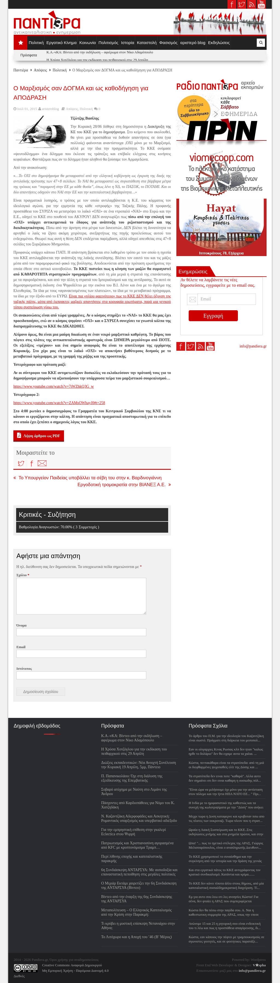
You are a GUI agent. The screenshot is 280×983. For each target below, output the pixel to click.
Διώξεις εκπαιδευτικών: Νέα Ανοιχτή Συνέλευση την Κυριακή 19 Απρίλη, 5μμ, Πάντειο (138, 765)
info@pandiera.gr (253, 346)
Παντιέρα (20, 70)
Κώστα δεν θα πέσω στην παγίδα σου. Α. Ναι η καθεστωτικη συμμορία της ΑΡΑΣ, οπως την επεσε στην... (224, 914)
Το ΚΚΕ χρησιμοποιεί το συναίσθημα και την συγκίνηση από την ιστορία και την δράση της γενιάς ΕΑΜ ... (225, 861)
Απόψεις (40, 70)
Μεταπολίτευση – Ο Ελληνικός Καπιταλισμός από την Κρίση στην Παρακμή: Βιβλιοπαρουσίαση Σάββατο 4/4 (136, 914)
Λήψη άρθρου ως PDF (38, 435)
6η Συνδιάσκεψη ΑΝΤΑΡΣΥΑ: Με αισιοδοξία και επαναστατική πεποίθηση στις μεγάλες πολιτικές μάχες (139, 874)
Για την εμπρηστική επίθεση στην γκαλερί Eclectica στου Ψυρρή (133, 832)
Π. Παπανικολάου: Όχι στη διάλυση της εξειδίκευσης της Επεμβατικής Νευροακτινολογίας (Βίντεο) (131, 780)
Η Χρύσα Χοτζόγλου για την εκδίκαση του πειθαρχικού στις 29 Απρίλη (97, 60)
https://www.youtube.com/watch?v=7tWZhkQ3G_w (53, 386)
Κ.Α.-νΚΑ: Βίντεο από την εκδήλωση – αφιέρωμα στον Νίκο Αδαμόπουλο (99, 52)
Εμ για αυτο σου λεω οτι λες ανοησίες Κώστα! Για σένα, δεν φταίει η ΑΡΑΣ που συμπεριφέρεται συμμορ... (223, 901)
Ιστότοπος (24, 668)
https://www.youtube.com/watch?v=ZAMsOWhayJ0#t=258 (59, 403)
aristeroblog (50, 109)
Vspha (259, 965)
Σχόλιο (22, 575)
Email (20, 647)
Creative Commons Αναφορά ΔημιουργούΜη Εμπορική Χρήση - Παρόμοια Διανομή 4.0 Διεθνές (61, 970)
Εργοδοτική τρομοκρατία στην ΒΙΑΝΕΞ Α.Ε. (124, 484)
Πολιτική (60, 70)
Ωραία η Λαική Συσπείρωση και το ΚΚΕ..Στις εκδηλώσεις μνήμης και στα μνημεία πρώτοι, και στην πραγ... (226, 834)
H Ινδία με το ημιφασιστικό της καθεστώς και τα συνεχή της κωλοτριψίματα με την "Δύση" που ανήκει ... (226, 807)
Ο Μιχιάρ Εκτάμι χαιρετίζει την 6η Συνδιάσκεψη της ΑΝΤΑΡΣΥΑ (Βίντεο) (138, 885)
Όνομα (21, 625)
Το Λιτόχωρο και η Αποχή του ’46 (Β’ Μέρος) (136, 937)
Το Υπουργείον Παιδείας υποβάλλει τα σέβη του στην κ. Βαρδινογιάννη (87, 477)
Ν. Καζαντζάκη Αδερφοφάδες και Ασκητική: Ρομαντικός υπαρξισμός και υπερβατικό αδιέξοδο (139, 818)
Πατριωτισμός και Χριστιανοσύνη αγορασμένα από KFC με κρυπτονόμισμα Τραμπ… (137, 845)
